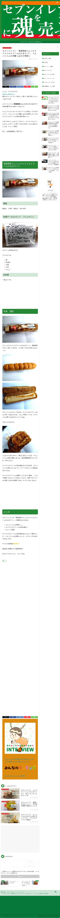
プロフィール (18, 916)
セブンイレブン (48, 70)
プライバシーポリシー (8, 916)
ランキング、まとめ (49, 82)
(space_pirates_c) (8, 94)
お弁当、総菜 (47, 58)
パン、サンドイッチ (7, 47)
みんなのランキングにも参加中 (15, 776)
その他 (46, 62)
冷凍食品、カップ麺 (49, 86)
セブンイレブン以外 (49, 74)
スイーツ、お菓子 (48, 66)
